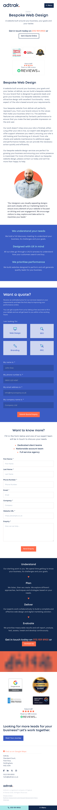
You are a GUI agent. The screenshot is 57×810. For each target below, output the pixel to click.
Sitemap (6, 800)
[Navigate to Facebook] (4, 770)
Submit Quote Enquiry (28, 414)
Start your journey (13, 738)
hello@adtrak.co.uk (10, 777)
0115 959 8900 (14, 807)
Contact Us (29, 644)
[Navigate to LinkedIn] (8, 770)
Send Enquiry (28, 549)
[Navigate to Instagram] (16, 770)
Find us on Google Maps (14, 751)
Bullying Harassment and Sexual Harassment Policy (20, 798)
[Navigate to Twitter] (12, 770)
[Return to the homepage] (11, 5)
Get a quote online (29, 36)
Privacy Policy (8, 796)
